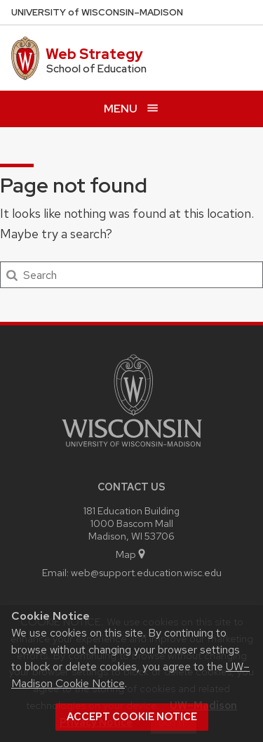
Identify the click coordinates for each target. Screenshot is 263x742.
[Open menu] (131, 108)
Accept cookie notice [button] (132, 717)
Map (131, 554)
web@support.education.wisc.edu (146, 572)
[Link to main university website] (132, 449)
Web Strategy (94, 54)
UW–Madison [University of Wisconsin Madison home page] (97, 12)
